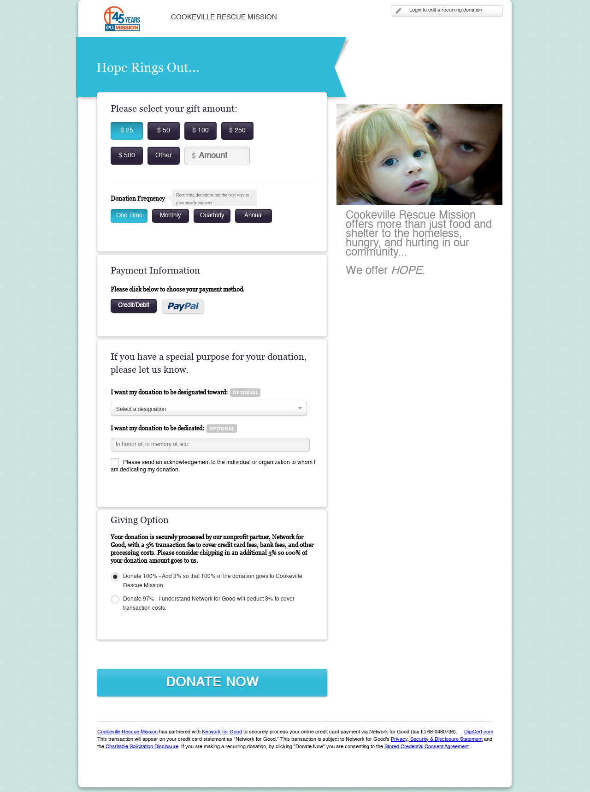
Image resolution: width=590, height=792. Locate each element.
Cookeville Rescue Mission (127, 732)
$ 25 (126, 130)
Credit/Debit (133, 306)
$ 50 (163, 130)
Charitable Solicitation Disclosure (142, 747)
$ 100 (200, 130)
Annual (253, 216)
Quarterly (212, 216)
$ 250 (237, 130)
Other (163, 155)
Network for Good (222, 732)
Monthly (170, 216)
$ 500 (126, 155)
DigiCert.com (478, 732)
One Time (129, 216)
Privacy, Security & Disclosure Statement (437, 739)
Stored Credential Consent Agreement (426, 747)
